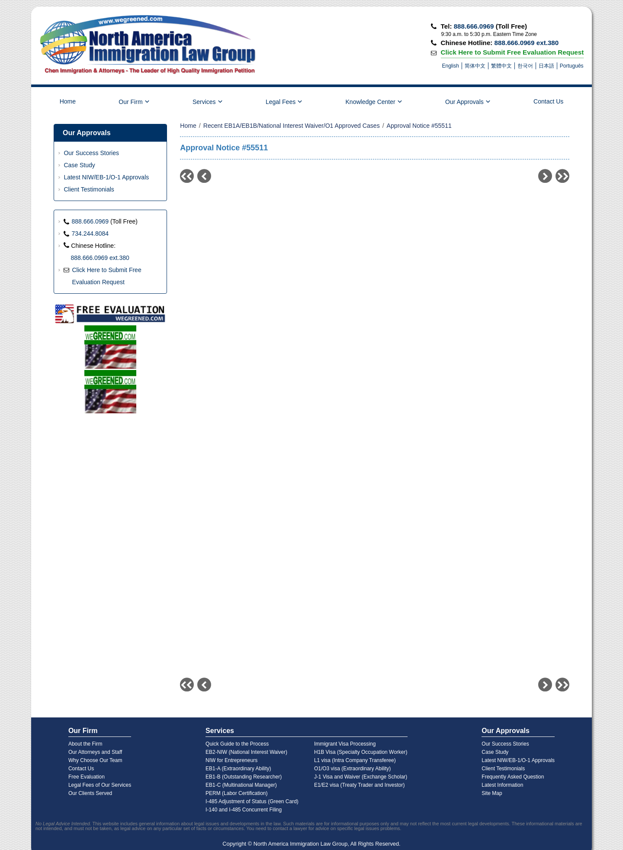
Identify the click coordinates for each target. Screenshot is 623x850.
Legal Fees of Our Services (99, 785)
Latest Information (502, 785)
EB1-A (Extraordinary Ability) (238, 769)
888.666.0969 (474, 26)
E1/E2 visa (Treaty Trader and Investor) (359, 785)
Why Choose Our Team (95, 760)
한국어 (525, 66)
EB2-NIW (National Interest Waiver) (246, 752)
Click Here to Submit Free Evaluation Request (512, 51)
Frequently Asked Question (513, 777)
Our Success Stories (91, 152)
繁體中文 (501, 66)
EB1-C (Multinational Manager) (241, 785)
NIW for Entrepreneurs (231, 760)
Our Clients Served (90, 793)
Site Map (492, 793)
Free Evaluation (86, 777)
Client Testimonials (89, 189)
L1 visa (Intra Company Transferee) (355, 760)
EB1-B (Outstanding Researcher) (244, 777)
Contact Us (548, 101)
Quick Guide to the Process (237, 744)
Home (68, 101)
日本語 (546, 66)
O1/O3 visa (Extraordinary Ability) (352, 769)
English (450, 66)
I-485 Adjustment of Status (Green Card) (252, 801)
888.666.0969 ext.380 (527, 42)
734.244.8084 (90, 233)
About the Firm (85, 744)
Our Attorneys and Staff (95, 752)
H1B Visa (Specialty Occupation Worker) (361, 752)
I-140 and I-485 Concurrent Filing (244, 810)
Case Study (79, 165)
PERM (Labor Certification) (236, 793)
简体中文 (475, 66)
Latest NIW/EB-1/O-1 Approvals (106, 177)
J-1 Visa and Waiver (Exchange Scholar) (360, 777)
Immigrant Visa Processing (345, 744)
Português (572, 66)
